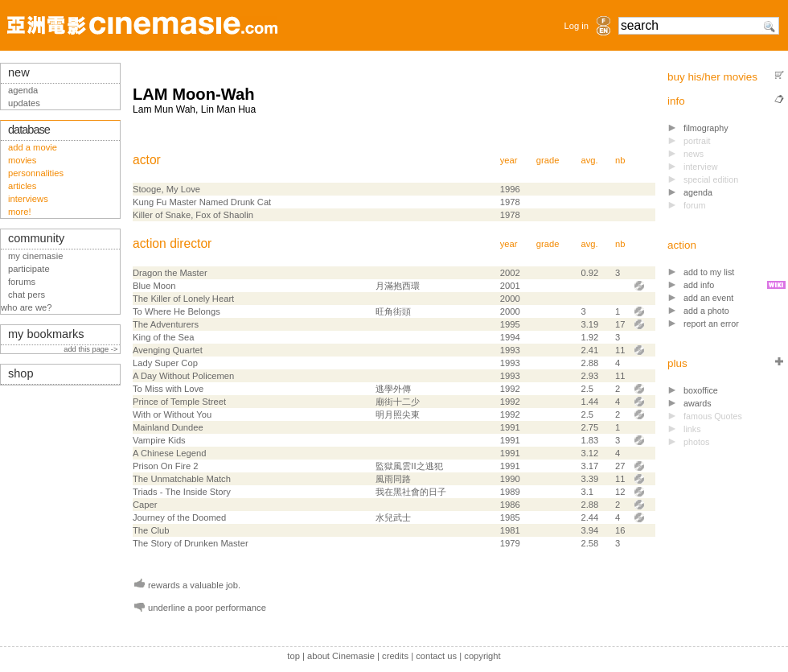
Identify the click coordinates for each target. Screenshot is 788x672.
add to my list (708, 272)
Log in (576, 26)
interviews (28, 199)
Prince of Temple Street (179, 401)
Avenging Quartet (168, 350)
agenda (697, 192)
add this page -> (92, 349)
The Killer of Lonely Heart (183, 298)
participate (29, 269)
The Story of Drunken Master (190, 543)
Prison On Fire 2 (165, 466)
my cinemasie (35, 256)
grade (548, 160)
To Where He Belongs (176, 311)
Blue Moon (154, 286)
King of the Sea (164, 337)
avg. (589, 160)
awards (697, 403)
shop (21, 373)
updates (24, 103)
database (29, 129)
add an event (708, 298)
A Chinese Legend (169, 453)
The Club (151, 530)
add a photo (706, 310)
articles (22, 186)
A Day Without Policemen (183, 376)
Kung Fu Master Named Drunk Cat (202, 202)
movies (22, 160)
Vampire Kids (159, 440)
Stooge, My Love (166, 189)
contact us (436, 656)
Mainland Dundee (168, 427)
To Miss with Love (168, 389)
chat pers (26, 294)
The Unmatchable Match (182, 479)
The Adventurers (166, 324)
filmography (705, 128)
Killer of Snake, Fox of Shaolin (193, 215)
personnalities (36, 173)
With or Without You (172, 414)
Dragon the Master (170, 273)
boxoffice (700, 390)
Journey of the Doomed (179, 517)
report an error (711, 323)
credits (395, 656)
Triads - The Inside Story (182, 492)
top (293, 656)
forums (21, 282)
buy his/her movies (712, 77)
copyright (482, 656)
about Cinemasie (341, 656)
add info (698, 285)
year (509, 160)
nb (620, 160)
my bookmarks (46, 334)
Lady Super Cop (165, 363)
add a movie (32, 147)
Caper (145, 504)
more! (19, 211)
